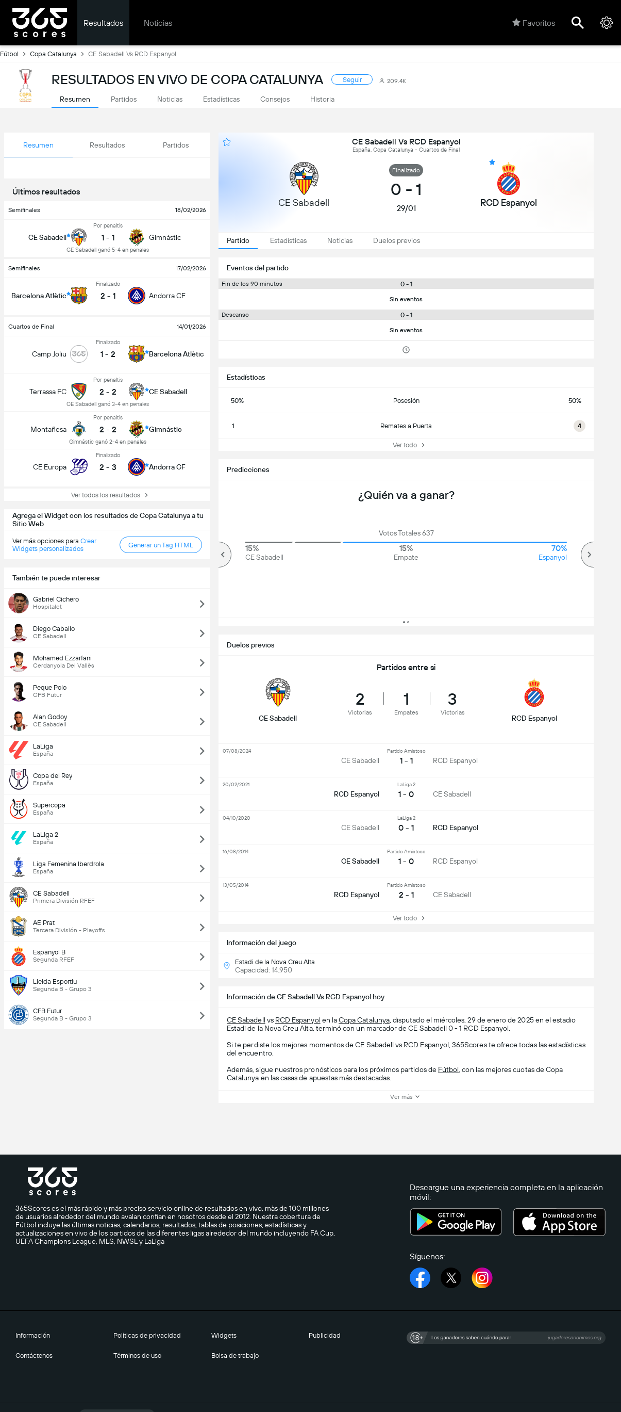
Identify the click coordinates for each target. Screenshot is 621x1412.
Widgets (224, 1335)
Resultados (103, 23)
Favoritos (533, 22)
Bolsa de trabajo (235, 1355)
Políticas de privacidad (147, 1335)
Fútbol (15, 53)
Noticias (158, 23)
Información (32, 1335)
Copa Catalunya (59, 53)
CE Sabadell (246, 1020)
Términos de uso (137, 1355)
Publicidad (325, 1335)
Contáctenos (34, 1355)
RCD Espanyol (298, 1020)
